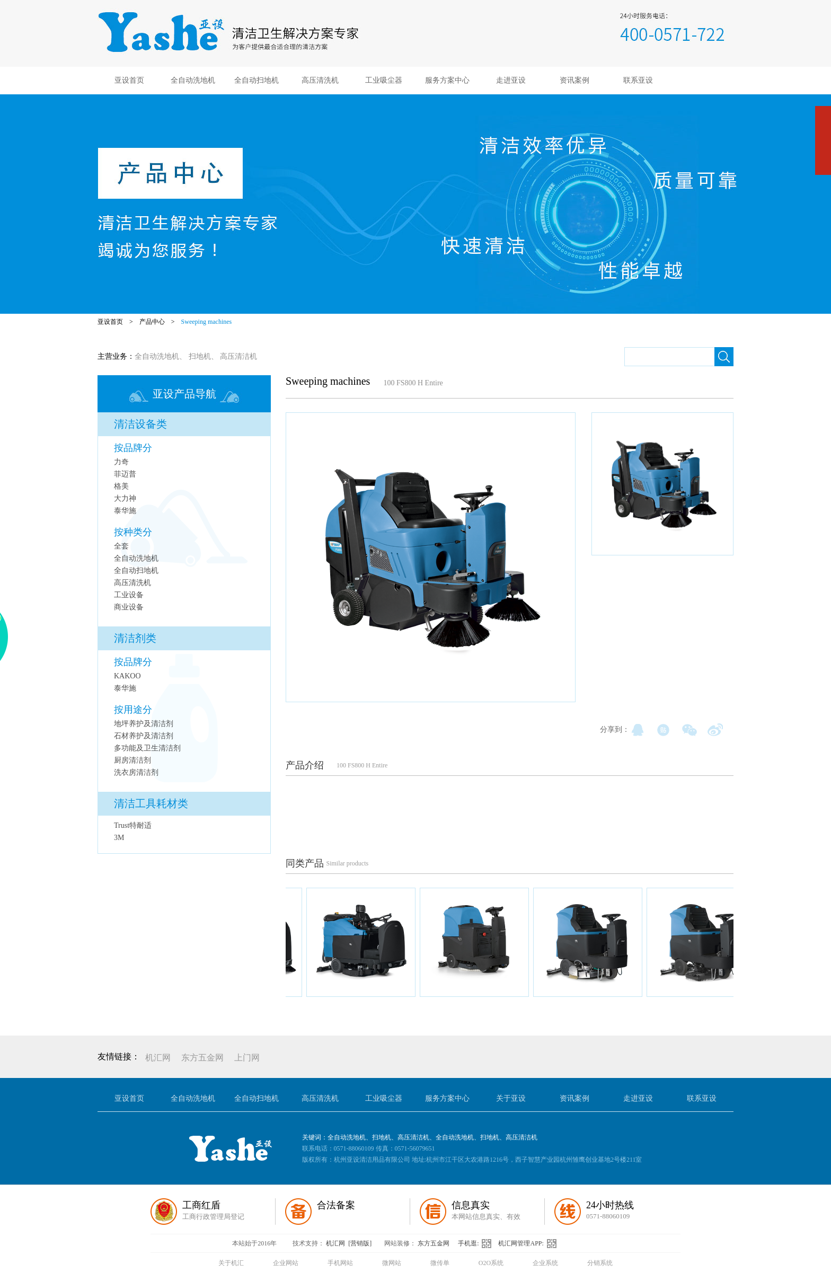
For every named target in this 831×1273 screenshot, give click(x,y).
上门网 (247, 1057)
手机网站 (340, 1263)
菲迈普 (125, 474)
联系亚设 (638, 80)
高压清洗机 (320, 80)
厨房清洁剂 (132, 760)
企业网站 (285, 1263)
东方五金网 (202, 1057)
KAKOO (127, 676)
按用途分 (133, 709)
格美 (121, 486)
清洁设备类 (140, 424)
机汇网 (158, 1057)
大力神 (125, 498)
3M (119, 838)
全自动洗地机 (193, 80)
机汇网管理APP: (529, 1243)
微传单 (439, 1263)
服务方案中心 (447, 80)
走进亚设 (511, 80)
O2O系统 (491, 1263)
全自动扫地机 (256, 80)
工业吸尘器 (383, 80)
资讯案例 (574, 80)
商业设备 (129, 607)
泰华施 (125, 511)
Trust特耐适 (133, 825)
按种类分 (133, 532)
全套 (121, 546)
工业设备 (129, 595)
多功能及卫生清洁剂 (147, 748)
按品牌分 (133, 448)
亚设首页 (129, 80)
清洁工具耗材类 (151, 803)
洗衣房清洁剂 (136, 772)
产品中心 (152, 321)
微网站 (391, 1263)
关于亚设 (511, 1098)
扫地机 (200, 356)
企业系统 (545, 1263)
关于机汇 (231, 1263)
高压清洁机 (238, 356)
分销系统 (600, 1263)
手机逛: (478, 1243)
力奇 (121, 462)
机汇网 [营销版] (349, 1243)
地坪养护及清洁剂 (143, 724)
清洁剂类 (135, 638)
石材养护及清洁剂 (143, 736)
